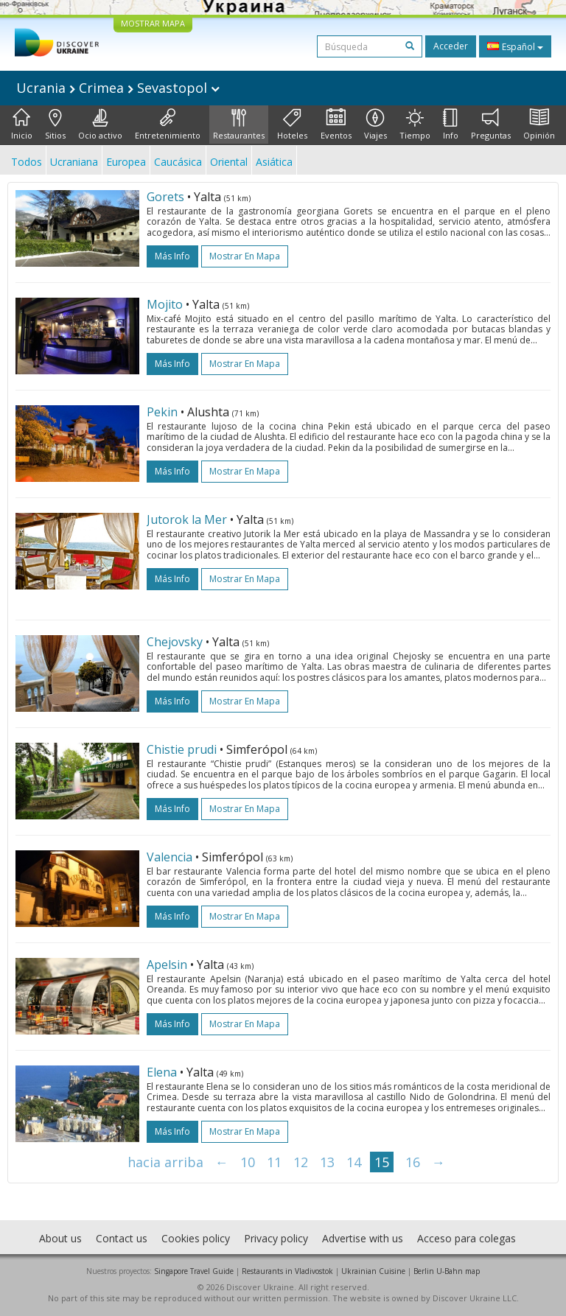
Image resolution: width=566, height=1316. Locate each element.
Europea (126, 162)
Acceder (450, 46)
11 (274, 1162)
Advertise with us (362, 1238)
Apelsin (167, 964)
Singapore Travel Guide (194, 1271)
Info (450, 124)
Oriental (229, 162)
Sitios (55, 124)
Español (515, 46)
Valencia (169, 857)
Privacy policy (276, 1238)
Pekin (162, 412)
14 (353, 1162)
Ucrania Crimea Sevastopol (118, 88)
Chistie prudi (182, 749)
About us (60, 1238)
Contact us (121, 1238)
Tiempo (414, 124)
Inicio (21, 124)
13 (327, 1162)
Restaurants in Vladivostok (287, 1271)
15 (381, 1162)
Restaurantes (239, 124)
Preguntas (491, 124)
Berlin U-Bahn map (446, 1271)
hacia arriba (165, 1162)
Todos (26, 162)
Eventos (336, 124)
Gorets (165, 197)
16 (412, 1162)
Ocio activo (100, 124)
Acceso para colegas (466, 1238)
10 (247, 1162)
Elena (162, 1072)
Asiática (274, 162)
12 (300, 1162)
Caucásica (178, 162)
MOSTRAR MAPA (153, 23)
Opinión (539, 124)
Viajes (375, 124)
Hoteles (292, 124)
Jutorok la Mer (187, 519)
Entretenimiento (167, 124)
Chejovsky (175, 642)
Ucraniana (74, 162)
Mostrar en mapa (244, 256)
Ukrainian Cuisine (373, 1271)
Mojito (165, 304)
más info (172, 256)
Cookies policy (195, 1238)
